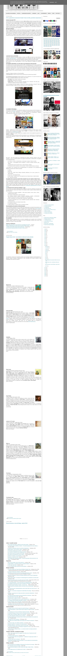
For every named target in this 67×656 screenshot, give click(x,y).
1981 (52, 44)
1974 (54, 43)
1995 (48, 46)
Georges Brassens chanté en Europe (50, 209)
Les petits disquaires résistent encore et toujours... (17, 615)
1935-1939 (47, 39)
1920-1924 (52, 38)
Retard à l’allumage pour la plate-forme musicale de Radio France (17, 225)
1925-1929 (56, 38)
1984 (58, 44)
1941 (52, 39)
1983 (56, 44)
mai (46, 254)
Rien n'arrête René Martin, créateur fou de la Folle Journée (18, 544)
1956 (50, 41)
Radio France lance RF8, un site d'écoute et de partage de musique (18, 224)
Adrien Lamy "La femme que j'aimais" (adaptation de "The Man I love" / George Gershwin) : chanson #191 (53, 150)
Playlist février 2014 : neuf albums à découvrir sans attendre (19, 237)
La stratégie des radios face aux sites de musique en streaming (19, 583)
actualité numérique (17, 652)
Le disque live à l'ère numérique (13, 619)
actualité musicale (11, 652)
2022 (45, 234)
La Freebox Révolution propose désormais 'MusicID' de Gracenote (19, 595)
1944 (58, 39)
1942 (54, 39)
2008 (45, 274)
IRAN (53, 13)
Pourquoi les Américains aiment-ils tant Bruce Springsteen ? (18, 548)
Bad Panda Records (31, 321)
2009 (45, 273)
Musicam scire (46, 222)
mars (46, 257)
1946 (46, 40)
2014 (45, 245)
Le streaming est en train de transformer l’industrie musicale (18, 611)
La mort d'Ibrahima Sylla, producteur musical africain (17, 566)
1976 (58, 43)
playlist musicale (18, 518)
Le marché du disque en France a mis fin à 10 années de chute (19, 613)
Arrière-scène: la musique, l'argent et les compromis (17, 614)
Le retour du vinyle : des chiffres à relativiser (15, 622)
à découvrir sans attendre (12, 518)
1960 (58, 41)
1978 (46, 44)
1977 (44, 44)
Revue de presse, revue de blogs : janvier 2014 (16, 523)
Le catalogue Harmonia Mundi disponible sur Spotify (17, 600)
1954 (46, 41)
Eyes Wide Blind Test (47, 208)
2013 (45, 267)
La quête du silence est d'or (13, 635)
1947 (48, 40)
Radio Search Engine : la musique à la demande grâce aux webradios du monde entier (23, 577)
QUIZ (38, 13)
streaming (15, 232)
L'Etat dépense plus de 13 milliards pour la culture (17, 649)
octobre (46, 249)
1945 (44, 40)
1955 (48, 41)
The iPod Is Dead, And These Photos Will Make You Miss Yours (19, 569)
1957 (52, 41)
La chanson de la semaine (48, 213)
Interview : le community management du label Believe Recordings (20, 590)
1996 (50, 46)
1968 (58, 42)
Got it (56, 2)
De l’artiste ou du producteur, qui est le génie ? (16, 554)
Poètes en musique (47, 210)
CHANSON (34, 13)
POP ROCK (58, 13)
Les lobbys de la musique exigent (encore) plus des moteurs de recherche (21, 620)
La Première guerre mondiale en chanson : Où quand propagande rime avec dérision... (23, 545)
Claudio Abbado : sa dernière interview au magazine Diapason (19, 563)
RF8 (13, 232)
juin (45, 253)
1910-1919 (48, 38)
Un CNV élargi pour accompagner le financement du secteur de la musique (21, 644)
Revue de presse (26, 652)
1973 (52, 43)
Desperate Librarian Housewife (49, 218)
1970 (46, 43)
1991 (56, 45)
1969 (44, 43)
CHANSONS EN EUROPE (26, 13)
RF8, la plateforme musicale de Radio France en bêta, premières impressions (23, 17)
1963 (48, 42)
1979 (48, 44)
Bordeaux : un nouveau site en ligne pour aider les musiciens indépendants (21, 593)
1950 (54, 40)
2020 (45, 237)
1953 (44, 41)
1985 (44, 45)
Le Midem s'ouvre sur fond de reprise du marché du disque (18, 608)
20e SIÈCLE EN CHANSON (11, 13)
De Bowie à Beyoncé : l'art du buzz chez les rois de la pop (18, 625)
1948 (50, 40)
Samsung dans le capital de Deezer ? (14, 597)
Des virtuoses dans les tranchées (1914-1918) (16, 553)
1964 (50, 42)
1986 (46, 45)
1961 (44, 42)
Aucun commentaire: (10, 231)
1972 (50, 43)
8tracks (14, 111)
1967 (56, 42)
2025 (45, 230)
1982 (54, 44)
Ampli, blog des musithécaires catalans (50, 217)
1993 (44, 46)
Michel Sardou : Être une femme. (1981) (15, 549)
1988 (50, 45)
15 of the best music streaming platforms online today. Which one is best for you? (22, 588)
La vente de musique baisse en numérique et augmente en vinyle (19, 626)
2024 (45, 231)
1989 (52, 45)
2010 (45, 271)
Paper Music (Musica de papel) (49, 224)
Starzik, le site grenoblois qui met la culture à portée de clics (18, 599)
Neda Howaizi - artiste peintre (48, 223)
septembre (47, 250)
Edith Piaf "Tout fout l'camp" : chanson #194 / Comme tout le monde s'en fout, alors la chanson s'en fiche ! (54, 138)
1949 (52, 40)
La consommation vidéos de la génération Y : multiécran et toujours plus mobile (22, 636)
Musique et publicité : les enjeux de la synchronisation (17, 624)
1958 (54, 41)
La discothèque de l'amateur (48, 221)
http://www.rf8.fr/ (13, 58)
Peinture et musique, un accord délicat (15, 555)
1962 (46, 42)
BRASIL (49, 13)
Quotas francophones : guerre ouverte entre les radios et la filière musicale (21, 609)
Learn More (52, 2)
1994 (46, 46)
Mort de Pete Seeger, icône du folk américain (16, 562)
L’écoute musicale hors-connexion (14, 571)
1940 (50, 39)
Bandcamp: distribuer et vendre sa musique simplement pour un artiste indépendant (22, 575)
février (46, 258)
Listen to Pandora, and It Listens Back (15, 601)
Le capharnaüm (46, 207)
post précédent (38, 208)
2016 (45, 242)
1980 (50, 44)
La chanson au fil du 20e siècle (49, 204)
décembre (47, 246)
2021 (45, 235)
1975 (56, 43)
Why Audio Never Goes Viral (13, 596)
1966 (54, 42)
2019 (45, 238)
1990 (54, 45)
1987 (48, 45)
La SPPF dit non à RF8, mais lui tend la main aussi (15, 226)
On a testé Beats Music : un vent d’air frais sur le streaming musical (20, 582)
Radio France (11, 232)
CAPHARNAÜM (43, 13)
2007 (45, 275)
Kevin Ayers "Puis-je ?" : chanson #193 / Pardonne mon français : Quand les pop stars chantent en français (54, 142)
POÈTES (18, 13)
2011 (45, 270)
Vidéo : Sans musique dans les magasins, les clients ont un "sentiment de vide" (22, 633)
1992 (58, 45)
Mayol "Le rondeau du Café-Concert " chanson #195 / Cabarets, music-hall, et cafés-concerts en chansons (54, 134)
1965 (52, 42)
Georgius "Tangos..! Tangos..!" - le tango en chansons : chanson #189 (53, 157)
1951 (56, 40)
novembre (47, 247)
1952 (58, 40)
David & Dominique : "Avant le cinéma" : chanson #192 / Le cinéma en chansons (54, 146)
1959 (56, 41)
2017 (45, 241)
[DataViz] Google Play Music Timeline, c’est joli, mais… (18, 584)
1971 (48, 43)
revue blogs (21, 652)
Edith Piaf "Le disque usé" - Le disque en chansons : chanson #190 (53, 153)
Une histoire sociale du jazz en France (14, 550)
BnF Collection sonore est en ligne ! (14, 645)
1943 (56, 39)
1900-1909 (45, 38)
